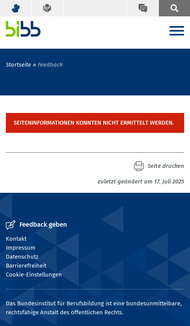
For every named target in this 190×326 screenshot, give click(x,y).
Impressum (20, 247)
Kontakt (16, 238)
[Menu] (177, 31)
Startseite (18, 64)
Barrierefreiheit (26, 265)
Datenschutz (22, 256)
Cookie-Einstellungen (34, 274)
